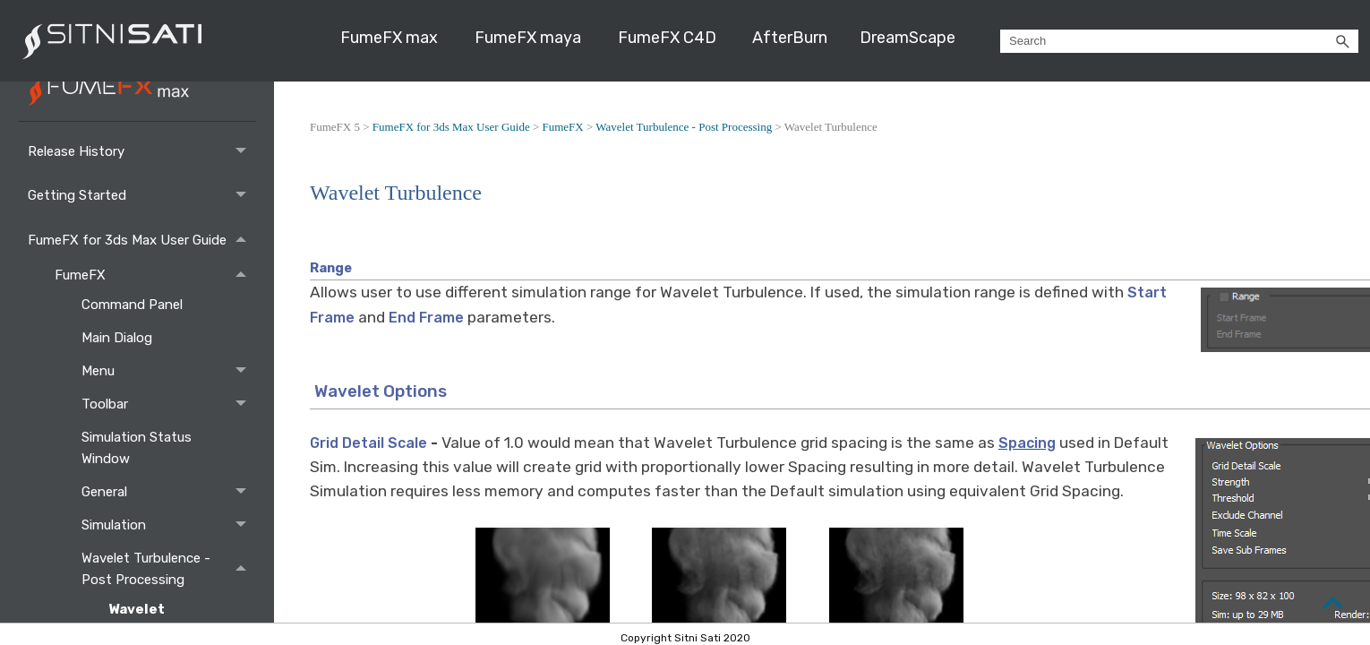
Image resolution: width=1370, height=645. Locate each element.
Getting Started (142, 196)
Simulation (168, 524)
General (168, 491)
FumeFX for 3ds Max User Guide (142, 239)
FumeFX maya (528, 37)
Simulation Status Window (136, 448)
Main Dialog (118, 338)
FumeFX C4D (667, 37)
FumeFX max (389, 37)
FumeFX (155, 274)
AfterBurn (789, 37)
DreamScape (907, 37)
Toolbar (168, 403)
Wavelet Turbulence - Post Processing (168, 568)
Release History (142, 151)
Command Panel (133, 305)
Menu (168, 370)
